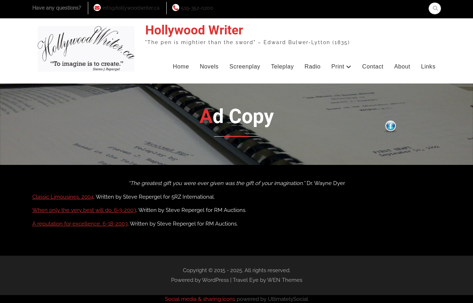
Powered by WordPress (200, 280)
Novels (209, 66)
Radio (312, 66)
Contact (372, 66)
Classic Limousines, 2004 (63, 197)
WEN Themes (284, 280)
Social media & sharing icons (201, 299)
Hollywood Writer (194, 30)
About (402, 66)
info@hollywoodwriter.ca (131, 8)
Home (181, 66)
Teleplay (282, 66)
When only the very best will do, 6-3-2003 (84, 210)
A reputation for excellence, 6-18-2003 (80, 224)
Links (428, 66)
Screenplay (245, 66)
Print (337, 66)
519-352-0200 (197, 8)
